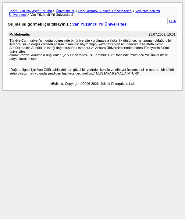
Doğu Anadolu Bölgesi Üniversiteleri (105, 11)
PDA (172, 21)
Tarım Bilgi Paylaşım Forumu (30, 11)
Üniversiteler (65, 11)
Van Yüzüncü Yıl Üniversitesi (100, 24)
